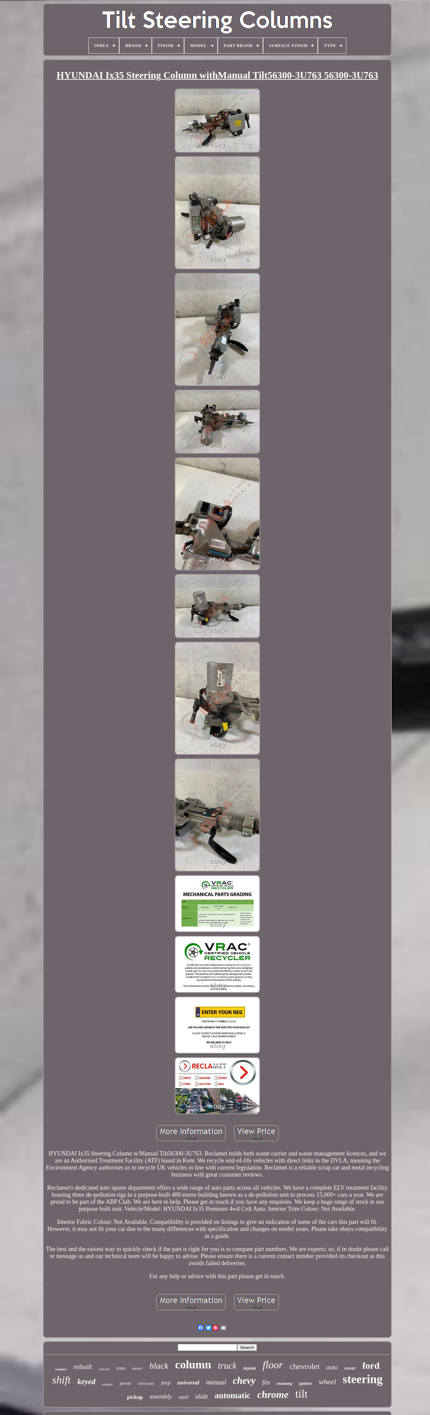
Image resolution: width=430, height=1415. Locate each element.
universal (188, 1382)
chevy (244, 1380)
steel (183, 1397)
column (193, 1364)
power (125, 1383)
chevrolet (304, 1366)
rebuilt (82, 1367)
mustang (284, 1383)
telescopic (146, 1383)
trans (120, 1368)
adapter (107, 1384)
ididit (201, 1396)
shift (61, 1380)
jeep (165, 1382)
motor (137, 1368)
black (158, 1366)
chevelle (104, 1369)
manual (216, 1382)
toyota (249, 1368)
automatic (233, 1395)
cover (349, 1368)
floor (273, 1365)
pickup (135, 1397)
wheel (327, 1381)
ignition (305, 1383)
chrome (273, 1394)
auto (332, 1367)
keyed (86, 1381)
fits (266, 1382)
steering (363, 1379)
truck (227, 1366)
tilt (301, 1394)
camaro (61, 1369)
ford (370, 1365)
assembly (160, 1396)
